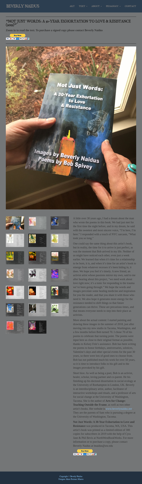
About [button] (97, 7)
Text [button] (83, 7)
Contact (130, 7)
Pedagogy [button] (113, 7)
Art (72, 7)
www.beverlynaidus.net (119, 408)
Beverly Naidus (24, 7)
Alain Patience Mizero (74, 479)
